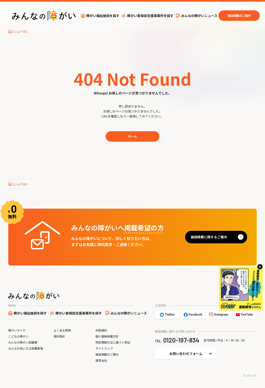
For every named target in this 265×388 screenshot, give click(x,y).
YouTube (247, 314)
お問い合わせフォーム (185, 353)
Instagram (221, 314)
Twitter (170, 314)
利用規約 (101, 330)
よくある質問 (62, 330)
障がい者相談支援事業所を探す (150, 15)
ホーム (132, 136)
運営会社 (101, 360)
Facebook (195, 314)
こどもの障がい (18, 336)
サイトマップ (104, 348)
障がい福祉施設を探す (102, 15)
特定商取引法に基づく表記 (112, 342)
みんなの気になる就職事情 (25, 348)
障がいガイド (17, 330)
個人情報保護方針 (107, 336)
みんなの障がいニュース (199, 15)
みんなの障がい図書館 (22, 342)
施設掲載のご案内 (239, 15)
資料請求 (59, 336)
